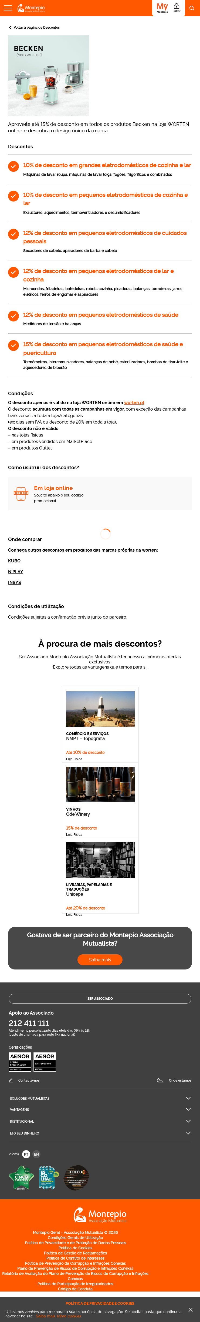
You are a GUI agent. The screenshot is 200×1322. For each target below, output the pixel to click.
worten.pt (134, 402)
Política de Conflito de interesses (75, 1258)
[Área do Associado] (168, 8)
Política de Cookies (75, 1248)
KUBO (14, 560)
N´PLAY (15, 571)
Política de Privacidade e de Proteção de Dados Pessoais (75, 1243)
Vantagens (19, 1110)
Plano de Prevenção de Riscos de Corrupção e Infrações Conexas (75, 1268)
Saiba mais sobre (58, 1316)
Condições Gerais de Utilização (75, 1238)
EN (36, 1154)
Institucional (22, 1121)
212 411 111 (29, 1023)
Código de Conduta (75, 1289)
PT (26, 1154)
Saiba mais (100, 959)
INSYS (14, 582)
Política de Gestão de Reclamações (75, 1253)
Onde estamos (180, 1080)
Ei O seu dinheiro (24, 1133)
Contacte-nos (28, 1080)
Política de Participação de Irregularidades (75, 1284)
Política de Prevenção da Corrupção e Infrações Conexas (75, 1263)
